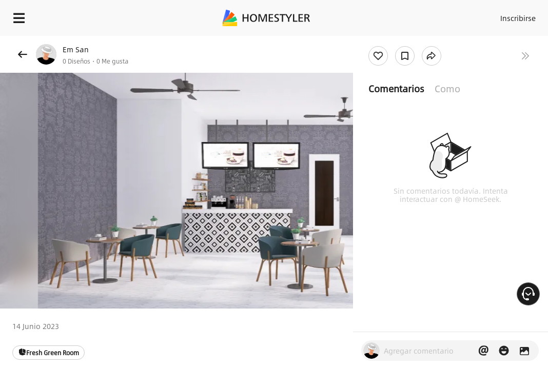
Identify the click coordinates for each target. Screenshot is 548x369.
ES (531, 15)
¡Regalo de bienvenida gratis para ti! (413, 43)
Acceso (454, 15)
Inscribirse (494, 15)
